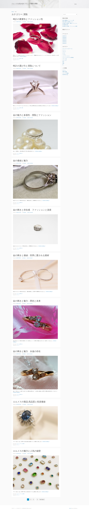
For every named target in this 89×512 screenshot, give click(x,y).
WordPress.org (65, 74)
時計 (20, 58)
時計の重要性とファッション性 (28, 19)
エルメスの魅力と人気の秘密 (27, 451)
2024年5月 (64, 38)
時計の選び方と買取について (27, 66)
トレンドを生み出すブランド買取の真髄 (24, 3)
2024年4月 (64, 40)
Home (75, 4)
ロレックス (65, 60)
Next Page (42, 499)
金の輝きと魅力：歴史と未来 (27, 301)
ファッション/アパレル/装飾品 (68, 57)
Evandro (24, 21)
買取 (22, 58)
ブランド (18, 59)
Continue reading (23, 56)
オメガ (64, 53)
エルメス (18, 443)
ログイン (64, 70)
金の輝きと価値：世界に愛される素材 (31, 255)
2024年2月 (64, 43)
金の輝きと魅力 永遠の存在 (27, 351)
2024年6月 (64, 37)
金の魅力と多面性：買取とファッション (32, 115)
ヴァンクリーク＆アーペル (67, 48)
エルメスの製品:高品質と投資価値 (29, 402)
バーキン (64, 54)
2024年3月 (64, 41)
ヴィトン (64, 50)
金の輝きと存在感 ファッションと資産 (32, 210)
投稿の (65, 71)
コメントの (66, 73)
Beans (70, 508)
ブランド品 (18, 58)
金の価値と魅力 (20, 160)
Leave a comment (30, 21)
